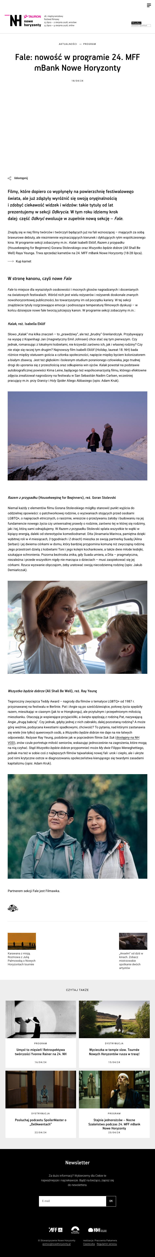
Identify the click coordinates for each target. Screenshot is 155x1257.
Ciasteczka (89, 1244)
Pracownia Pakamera (105, 1240)
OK (111, 1201)
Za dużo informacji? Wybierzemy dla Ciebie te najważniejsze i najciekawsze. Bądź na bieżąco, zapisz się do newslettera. (77, 1180)
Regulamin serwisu (107, 1244)
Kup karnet (23, 261)
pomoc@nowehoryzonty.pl (57, 1244)
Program (89, 44)
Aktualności (68, 44)
